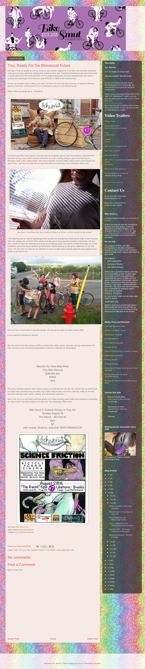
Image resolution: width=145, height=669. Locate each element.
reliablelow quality (109, 163)
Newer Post (13, 639)
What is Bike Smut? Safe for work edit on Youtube (116, 127)
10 (108, 578)
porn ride (26, 550)
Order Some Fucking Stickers (119, 399)
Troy (47, 550)
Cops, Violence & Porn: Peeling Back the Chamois (121, 524)
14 (108, 564)
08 (108, 586)
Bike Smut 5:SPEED (112, 151)
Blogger (97, 663)
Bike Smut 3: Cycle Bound (114, 160)
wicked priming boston (114, 355)
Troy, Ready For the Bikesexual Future (117, 519)
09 (108, 582)
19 (108, 482)
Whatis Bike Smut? (110, 134)
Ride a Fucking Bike (116, 397)
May (112, 549)
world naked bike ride (65, 550)
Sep (112, 499)
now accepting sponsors (114, 309)
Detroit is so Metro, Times (115, 330)
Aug (112, 503)
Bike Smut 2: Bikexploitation (115, 169)
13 (108, 568)
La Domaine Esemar (25, 532)
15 (108, 560)
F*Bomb (111, 416)
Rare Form (24, 527)
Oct (111, 496)
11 (108, 575)
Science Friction (37, 550)
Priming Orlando (111, 364)
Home (53, 639)
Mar (111, 556)
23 (108, 475)
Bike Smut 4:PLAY (112, 155)
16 (108, 493)
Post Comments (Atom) (58, 646)
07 (108, 589)
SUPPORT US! (111, 302)
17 (108, 489)
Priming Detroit (111, 347)
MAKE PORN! (113, 293)
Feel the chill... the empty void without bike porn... (120, 530)
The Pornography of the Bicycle (116, 173)
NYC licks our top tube (114, 343)
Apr (111, 552)
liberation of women (124, 231)
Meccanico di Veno (116, 407)
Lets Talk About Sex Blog (115, 326)
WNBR (53, 550)
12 (108, 571)
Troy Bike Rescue (33, 163)
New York (18, 550)
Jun (111, 545)
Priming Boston (111, 360)
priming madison (111, 339)
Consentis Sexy (108, 140)
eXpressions (28, 530)
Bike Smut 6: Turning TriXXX (116, 146)
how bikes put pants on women (117, 233)
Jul (111, 542)
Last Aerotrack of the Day (117, 409)
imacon (80, 663)
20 (108, 478)
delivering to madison (113, 335)
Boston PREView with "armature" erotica (121, 351)
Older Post (92, 639)
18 (108, 485)
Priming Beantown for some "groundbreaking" (116, 375)
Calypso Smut (110, 121)
